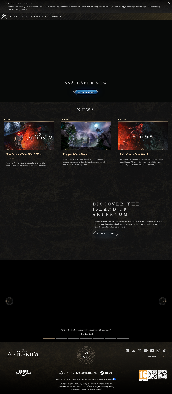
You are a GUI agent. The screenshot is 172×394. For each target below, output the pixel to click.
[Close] (169, 3)
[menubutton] (156, 356)
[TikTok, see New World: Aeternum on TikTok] (164, 350)
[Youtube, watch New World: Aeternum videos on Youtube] (152, 350)
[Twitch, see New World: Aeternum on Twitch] (133, 350)
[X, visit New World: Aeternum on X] (139, 350)
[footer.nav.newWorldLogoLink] (23, 353)
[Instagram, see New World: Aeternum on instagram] (158, 350)
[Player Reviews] (110, 338)
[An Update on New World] (143, 135)
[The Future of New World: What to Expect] (29, 135)
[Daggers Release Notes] (86, 135)
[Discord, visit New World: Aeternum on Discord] (127, 350)
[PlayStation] (66, 373)
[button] (9, 301)
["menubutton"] (14, 16)
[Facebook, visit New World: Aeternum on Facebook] (146, 350)
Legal (57, 379)
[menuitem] (14, 16)
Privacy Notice (65, 379)
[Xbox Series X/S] (86, 373)
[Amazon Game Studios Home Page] (23, 373)
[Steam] (106, 373)
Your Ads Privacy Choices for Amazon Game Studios (99, 379)
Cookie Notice (76, 379)
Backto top (86, 355)
